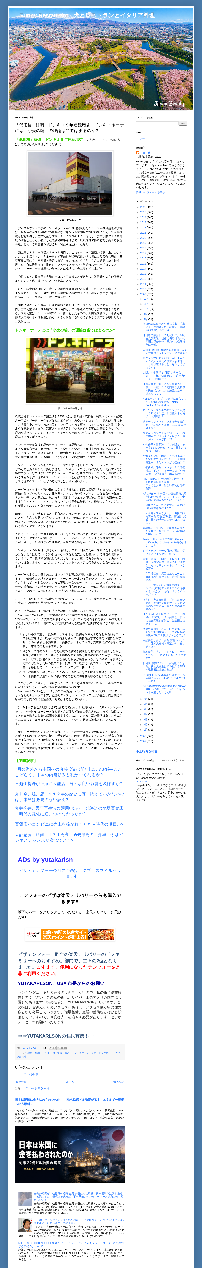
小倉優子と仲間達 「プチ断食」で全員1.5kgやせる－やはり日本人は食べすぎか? (164, 447)
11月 (146, 303)
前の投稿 (118, 1082)
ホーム (70, 1082)
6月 (145, 704)
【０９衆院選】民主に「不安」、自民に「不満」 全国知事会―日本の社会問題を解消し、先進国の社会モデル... (164, 619)
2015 (143, 263)
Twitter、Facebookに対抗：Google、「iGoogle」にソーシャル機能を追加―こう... (164, 542)
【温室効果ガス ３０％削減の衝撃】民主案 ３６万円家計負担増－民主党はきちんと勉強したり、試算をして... (164, 389)
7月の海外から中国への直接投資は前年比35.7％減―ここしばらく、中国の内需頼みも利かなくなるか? (164, 496)
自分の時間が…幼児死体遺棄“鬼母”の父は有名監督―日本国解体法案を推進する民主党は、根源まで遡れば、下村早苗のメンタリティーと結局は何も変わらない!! (78, 1196)
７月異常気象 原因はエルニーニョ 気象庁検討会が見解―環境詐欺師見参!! (165, 576)
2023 (143, 222)
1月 (145, 729)
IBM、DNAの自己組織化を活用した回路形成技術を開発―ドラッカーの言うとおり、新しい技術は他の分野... (164, 483)
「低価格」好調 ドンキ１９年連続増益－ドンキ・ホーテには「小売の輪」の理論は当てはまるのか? (164, 470)
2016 (143, 258)
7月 (145, 698)
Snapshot (141, 781)
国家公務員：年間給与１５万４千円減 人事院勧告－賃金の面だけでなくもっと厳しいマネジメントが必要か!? (164, 563)
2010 (143, 289)
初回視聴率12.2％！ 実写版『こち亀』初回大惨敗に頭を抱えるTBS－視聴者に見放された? (164, 666)
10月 (146, 309)
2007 (143, 741)
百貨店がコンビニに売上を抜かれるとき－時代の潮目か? (69, 824)
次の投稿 (21, 1082)
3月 (145, 719)
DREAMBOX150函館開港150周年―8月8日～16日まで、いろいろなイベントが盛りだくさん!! (165, 689)
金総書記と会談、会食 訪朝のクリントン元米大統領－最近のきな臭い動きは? (164, 643)
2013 (143, 273)
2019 (143, 242)
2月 (145, 724)
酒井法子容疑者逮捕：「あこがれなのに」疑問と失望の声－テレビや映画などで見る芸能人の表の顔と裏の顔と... (164, 604)
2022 (143, 227)
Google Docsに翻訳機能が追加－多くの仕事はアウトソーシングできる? (165, 351)
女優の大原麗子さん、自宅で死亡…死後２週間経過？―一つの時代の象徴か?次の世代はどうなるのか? (164, 632)
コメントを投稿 (29, 1074)
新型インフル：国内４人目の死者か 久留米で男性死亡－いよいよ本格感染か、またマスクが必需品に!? (165, 459)
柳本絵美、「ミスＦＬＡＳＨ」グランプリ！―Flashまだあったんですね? (164, 655)
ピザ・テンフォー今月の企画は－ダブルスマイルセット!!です (164, 552)
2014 (143, 268)
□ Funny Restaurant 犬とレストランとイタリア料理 (85, 15)
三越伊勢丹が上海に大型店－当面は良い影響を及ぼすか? (68, 783)
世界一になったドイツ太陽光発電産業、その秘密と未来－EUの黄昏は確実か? (164, 425)
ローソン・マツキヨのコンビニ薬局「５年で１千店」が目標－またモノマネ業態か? (164, 413)
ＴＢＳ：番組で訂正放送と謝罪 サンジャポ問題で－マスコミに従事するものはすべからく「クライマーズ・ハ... (164, 590)
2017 (143, 253)
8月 (145, 319)
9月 (145, 314)
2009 (143, 294)
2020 (143, 237)
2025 (143, 212)
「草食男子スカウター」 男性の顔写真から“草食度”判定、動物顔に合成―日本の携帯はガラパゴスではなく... (165, 518)
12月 (146, 298)
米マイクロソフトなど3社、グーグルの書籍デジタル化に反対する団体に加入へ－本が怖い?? (164, 436)
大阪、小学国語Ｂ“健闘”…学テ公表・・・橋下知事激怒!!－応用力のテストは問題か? (165, 375)
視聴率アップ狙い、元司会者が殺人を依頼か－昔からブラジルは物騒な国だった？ (164, 531)
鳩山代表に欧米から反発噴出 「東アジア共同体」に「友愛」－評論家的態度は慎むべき (164, 327)
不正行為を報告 (146, 751)
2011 (143, 284)
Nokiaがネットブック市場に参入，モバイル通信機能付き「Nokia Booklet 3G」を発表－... (164, 402)
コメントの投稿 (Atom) (35, 1088)
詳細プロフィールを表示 (150, 192)
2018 (143, 248)
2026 (143, 206)
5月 (145, 709)
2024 (143, 217)
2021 (143, 232)
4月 (145, 714)
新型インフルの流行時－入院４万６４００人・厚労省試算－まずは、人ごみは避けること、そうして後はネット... (164, 363)
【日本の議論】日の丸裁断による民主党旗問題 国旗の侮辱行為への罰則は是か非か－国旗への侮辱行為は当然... (164, 340)
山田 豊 (145, 152)
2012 (143, 278)
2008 (143, 736)
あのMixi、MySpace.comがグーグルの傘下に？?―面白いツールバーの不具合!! (165, 678)
